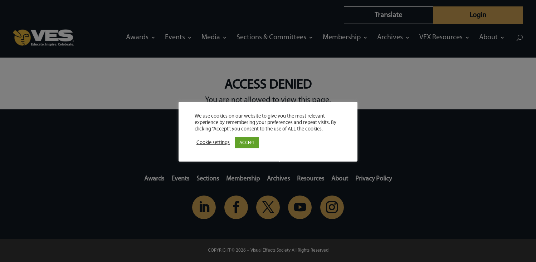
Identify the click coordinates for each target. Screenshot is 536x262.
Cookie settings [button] (213, 142)
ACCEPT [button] (247, 142)
